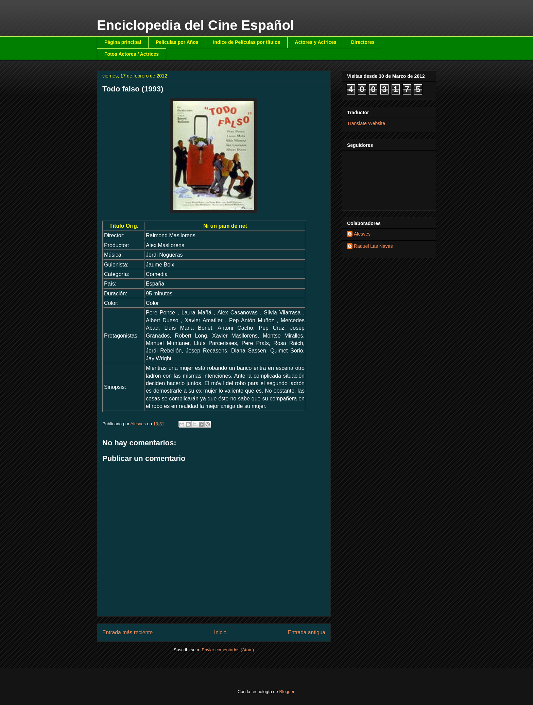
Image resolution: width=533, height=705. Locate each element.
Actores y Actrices (315, 42)
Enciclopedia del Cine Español (195, 25)
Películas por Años (177, 42)
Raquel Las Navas (373, 246)
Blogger (286, 691)
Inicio (220, 632)
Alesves (362, 234)
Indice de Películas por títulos (246, 42)
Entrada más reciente (127, 632)
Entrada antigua (306, 632)
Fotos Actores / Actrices (131, 54)
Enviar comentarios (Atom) (228, 649)
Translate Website (366, 123)
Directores (363, 42)
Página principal (122, 42)
